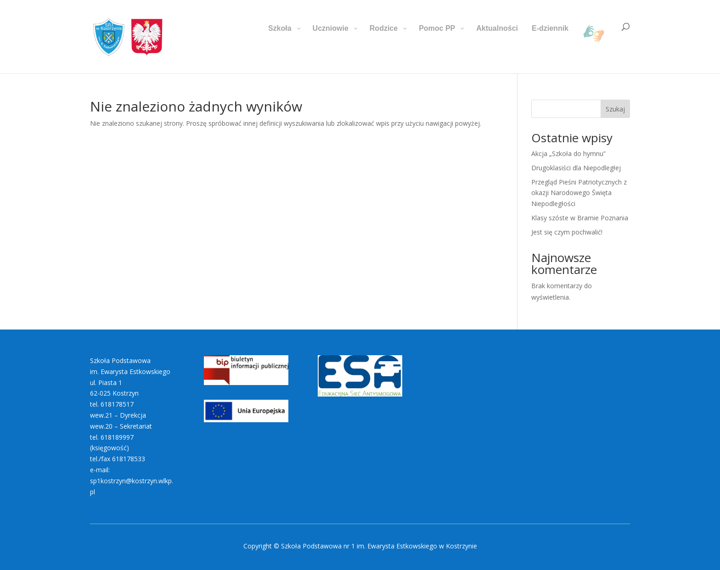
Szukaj (615, 109)
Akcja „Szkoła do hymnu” (568, 153)
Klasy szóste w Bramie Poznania (579, 217)
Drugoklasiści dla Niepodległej (576, 167)
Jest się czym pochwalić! (566, 232)
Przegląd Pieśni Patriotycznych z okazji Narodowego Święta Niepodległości (579, 193)
